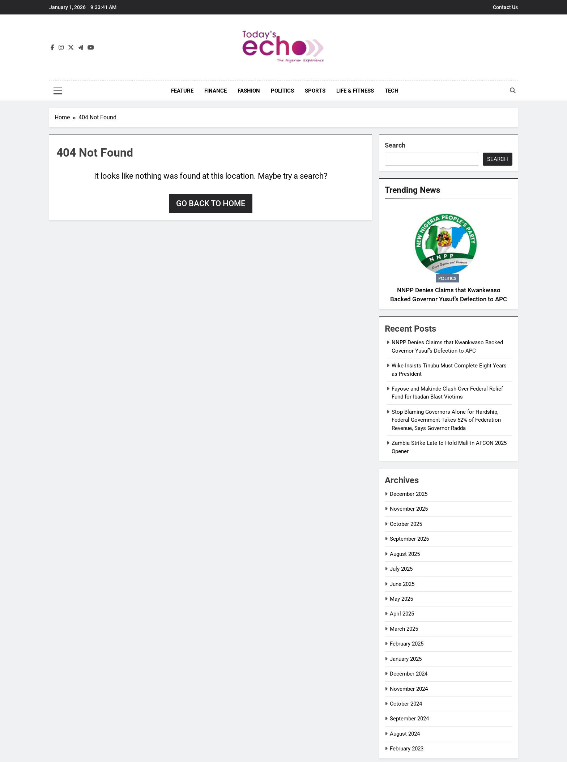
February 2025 (406, 643)
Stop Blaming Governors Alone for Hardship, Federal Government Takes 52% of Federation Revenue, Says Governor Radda (446, 420)
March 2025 (404, 629)
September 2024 (409, 718)
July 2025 (401, 569)
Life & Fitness (355, 91)
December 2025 (408, 494)
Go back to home (210, 203)
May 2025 (401, 599)
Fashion (249, 91)
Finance (215, 91)
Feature (182, 91)
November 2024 (409, 689)
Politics (282, 91)
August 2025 (405, 554)
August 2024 (405, 734)
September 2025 (409, 539)
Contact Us (505, 7)
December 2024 (408, 674)
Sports (315, 91)
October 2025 (406, 524)
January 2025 (406, 659)
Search (395, 145)
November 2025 (409, 509)
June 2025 (402, 584)
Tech (391, 91)
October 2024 (406, 704)
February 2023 (406, 748)
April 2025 (402, 613)
